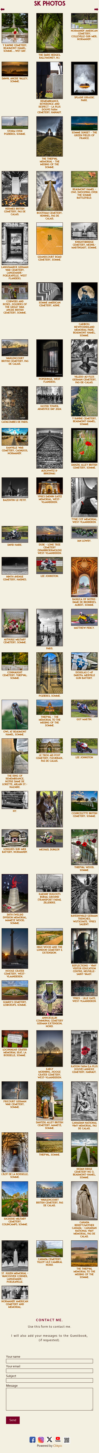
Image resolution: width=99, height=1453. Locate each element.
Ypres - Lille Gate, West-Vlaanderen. (84, 1000)
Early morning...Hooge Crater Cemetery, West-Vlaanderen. (50, 1073)
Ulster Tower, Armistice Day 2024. (50, 408)
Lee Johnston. (50, 576)
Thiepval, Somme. (49, 1154)
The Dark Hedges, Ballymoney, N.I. (49, 56)
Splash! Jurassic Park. (84, 99)
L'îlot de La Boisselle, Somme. (14, 1176)
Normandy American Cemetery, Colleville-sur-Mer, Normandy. (84, 35)
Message (12, 1386)
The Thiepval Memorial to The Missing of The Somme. (84, 1273)
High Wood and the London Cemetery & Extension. (49, 950)
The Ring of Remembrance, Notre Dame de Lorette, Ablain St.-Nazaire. (14, 781)
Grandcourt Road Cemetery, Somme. (49, 258)
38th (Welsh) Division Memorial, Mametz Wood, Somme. (15, 919)
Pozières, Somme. (49, 695)
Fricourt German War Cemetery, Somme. (14, 1104)
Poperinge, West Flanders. (49, 380)
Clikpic (57, 1446)
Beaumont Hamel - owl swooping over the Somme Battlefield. (84, 193)
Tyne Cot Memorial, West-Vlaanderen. (84, 521)
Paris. (49, 648)
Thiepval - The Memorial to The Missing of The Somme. (49, 721)
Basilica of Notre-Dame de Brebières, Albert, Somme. (84, 602)
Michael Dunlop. (49, 849)
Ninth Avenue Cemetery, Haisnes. (15, 578)
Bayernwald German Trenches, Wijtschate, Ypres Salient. (84, 920)
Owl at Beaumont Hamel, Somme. (14, 733)
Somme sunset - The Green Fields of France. (84, 135)
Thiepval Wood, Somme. (84, 869)
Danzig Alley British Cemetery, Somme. (84, 466)
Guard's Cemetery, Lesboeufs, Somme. (15, 1003)
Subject (11, 1376)
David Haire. (14, 545)
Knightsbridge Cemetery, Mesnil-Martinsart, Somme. (84, 245)
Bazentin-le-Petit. (15, 500)
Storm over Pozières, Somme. (15, 132)
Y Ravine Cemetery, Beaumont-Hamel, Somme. (84, 421)
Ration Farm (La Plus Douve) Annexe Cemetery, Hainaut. (84, 1069)
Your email (13, 1366)
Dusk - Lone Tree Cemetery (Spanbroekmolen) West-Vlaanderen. (50, 549)
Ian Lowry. (84, 540)
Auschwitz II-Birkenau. (49, 472)
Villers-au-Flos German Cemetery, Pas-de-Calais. (84, 379)
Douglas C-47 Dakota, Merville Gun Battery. (84, 675)
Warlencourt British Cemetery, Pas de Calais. (14, 361)
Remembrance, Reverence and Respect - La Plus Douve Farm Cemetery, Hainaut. (49, 107)
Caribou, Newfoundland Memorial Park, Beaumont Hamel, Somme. (84, 330)
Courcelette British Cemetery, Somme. (84, 815)
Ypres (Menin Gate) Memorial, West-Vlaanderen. (50, 499)
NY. (15, 811)
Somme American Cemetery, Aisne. (49, 304)
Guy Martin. (84, 719)
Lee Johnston (84, 757)
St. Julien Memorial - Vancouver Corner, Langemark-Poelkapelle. (14, 1277)
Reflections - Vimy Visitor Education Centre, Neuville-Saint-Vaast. (84, 970)
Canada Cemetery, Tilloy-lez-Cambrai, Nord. (49, 1262)
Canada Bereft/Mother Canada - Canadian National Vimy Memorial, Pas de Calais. (84, 1229)
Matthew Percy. (84, 628)
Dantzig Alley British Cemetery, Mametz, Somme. (49, 1125)
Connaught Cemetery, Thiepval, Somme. (14, 675)
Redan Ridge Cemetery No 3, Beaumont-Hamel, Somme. (84, 1173)
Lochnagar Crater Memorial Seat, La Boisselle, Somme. (15, 1052)
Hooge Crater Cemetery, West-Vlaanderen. (15, 974)
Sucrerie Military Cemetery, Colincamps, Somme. (15, 1221)
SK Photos (49, 3)
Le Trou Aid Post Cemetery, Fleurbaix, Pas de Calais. (49, 758)
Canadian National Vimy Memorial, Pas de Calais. (84, 1125)
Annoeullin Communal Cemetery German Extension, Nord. (49, 1022)
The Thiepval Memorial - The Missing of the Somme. (49, 163)
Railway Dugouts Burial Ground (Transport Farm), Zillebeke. (49, 898)
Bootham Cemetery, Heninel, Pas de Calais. (49, 216)
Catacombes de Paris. (14, 422)
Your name (13, 1356)
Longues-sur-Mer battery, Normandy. (15, 850)
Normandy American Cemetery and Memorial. (14, 1304)
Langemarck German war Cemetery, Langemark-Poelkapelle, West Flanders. (14, 273)
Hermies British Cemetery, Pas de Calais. (15, 211)
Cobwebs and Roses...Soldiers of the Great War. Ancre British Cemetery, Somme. (15, 307)
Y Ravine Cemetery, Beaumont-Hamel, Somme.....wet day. (15, 48)
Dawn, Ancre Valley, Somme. (15, 80)
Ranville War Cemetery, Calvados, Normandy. (15, 450)
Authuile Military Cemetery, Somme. (14, 641)
